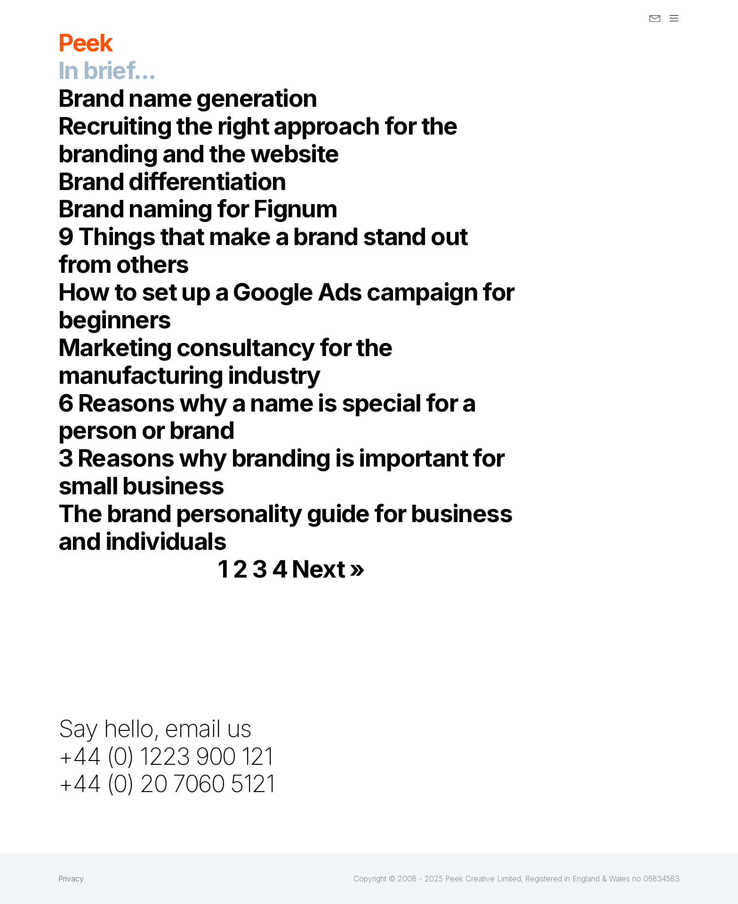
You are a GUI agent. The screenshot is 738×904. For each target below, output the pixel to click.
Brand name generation (187, 97)
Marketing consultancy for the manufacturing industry (225, 361)
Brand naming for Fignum (197, 208)
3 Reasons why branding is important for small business (281, 471)
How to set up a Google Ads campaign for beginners (286, 305)
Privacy (71, 878)
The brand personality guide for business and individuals (285, 527)
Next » (328, 568)
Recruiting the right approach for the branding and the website (257, 139)
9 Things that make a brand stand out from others (262, 250)
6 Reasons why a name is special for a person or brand (267, 416)
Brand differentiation (172, 181)
